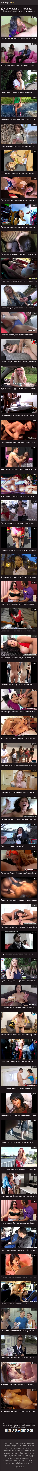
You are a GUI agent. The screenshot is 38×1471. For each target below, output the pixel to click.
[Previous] (9, 1421)
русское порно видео (26, 11)
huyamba (16, 1426)
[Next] (28, 1421)
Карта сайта (19, 1467)
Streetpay (7, 2)
